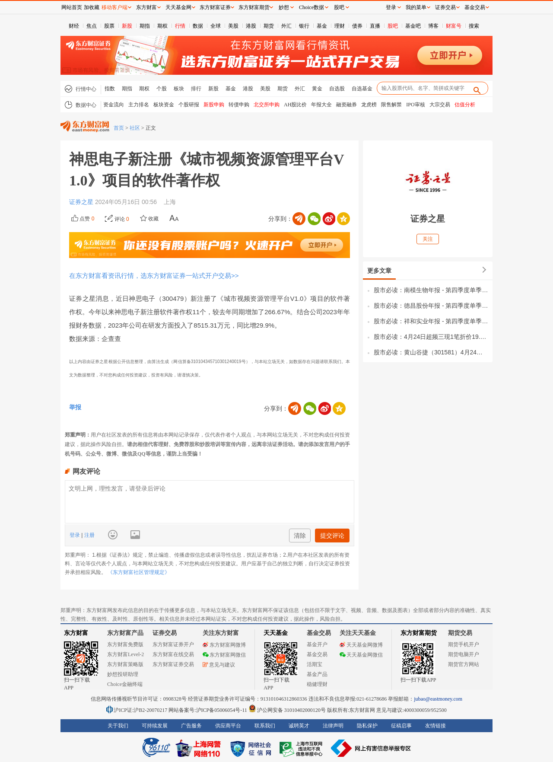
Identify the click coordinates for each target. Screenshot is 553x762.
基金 (322, 26)
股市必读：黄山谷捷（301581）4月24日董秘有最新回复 (431, 352)
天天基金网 (178, 7)
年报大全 (321, 105)
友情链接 (435, 726)
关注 (428, 239)
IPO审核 (415, 105)
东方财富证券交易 (173, 664)
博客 (433, 26)
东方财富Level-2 (125, 654)
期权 (162, 26)
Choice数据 (311, 7)
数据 (198, 26)
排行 (196, 89)
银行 (304, 26)
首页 (119, 128)
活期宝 (314, 664)
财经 (74, 26)
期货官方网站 (463, 664)
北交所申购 (267, 105)
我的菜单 (416, 7)
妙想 (284, 7)
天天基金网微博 (361, 645)
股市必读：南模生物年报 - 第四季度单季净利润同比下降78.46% (431, 290)
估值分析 (464, 105)
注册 (88, 535)
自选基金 (362, 89)
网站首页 (71, 7)
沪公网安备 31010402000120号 (287, 710)
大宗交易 (439, 105)
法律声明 (333, 726)
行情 (180, 26)
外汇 (286, 26)
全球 (215, 26)
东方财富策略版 (125, 664)
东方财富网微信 (224, 655)
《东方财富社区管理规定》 (139, 572)
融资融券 (346, 105)
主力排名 (138, 105)
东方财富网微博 (224, 645)
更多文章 (379, 270)
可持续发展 (155, 726)
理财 (339, 26)
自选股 (337, 89)
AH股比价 (295, 105)
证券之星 (82, 201)
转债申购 (239, 105)
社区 (135, 128)
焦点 (91, 26)
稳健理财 (317, 684)
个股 (161, 89)
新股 (127, 26)
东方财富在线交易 (173, 654)
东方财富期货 (418, 633)
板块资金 (163, 105)
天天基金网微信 (361, 655)
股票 (109, 26)
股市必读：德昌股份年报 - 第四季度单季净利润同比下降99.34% (431, 305)
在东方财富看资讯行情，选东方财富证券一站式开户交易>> (154, 275)
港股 (251, 26)
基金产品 (317, 674)
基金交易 (317, 654)
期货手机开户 (463, 644)
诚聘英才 (299, 726)
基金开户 (317, 644)
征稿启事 (401, 726)
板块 (179, 89)
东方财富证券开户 (173, 644)
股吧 (393, 26)
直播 (375, 26)
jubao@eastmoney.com (438, 699)
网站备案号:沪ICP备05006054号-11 (208, 710)
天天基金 (276, 633)
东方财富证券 (215, 7)
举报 (75, 407)
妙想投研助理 (122, 674)
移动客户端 (114, 7)
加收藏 (91, 7)
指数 (110, 89)
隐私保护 (367, 726)
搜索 (474, 26)
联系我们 (264, 726)
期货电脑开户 (463, 654)
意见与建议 (219, 665)
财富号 (453, 26)
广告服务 (191, 726)
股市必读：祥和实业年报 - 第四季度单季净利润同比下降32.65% (431, 321)
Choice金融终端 (125, 684)
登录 (75, 535)
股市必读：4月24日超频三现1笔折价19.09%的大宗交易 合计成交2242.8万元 (431, 336)
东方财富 (76, 633)
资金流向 (113, 105)
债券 (357, 26)
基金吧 (413, 26)
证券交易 (445, 7)
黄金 (317, 89)
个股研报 (188, 105)
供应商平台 (228, 726)
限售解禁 (391, 105)
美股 (233, 26)
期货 (269, 26)
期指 (145, 26)
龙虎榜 (369, 105)
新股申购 (213, 105)
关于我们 (118, 726)
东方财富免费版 (125, 644)
